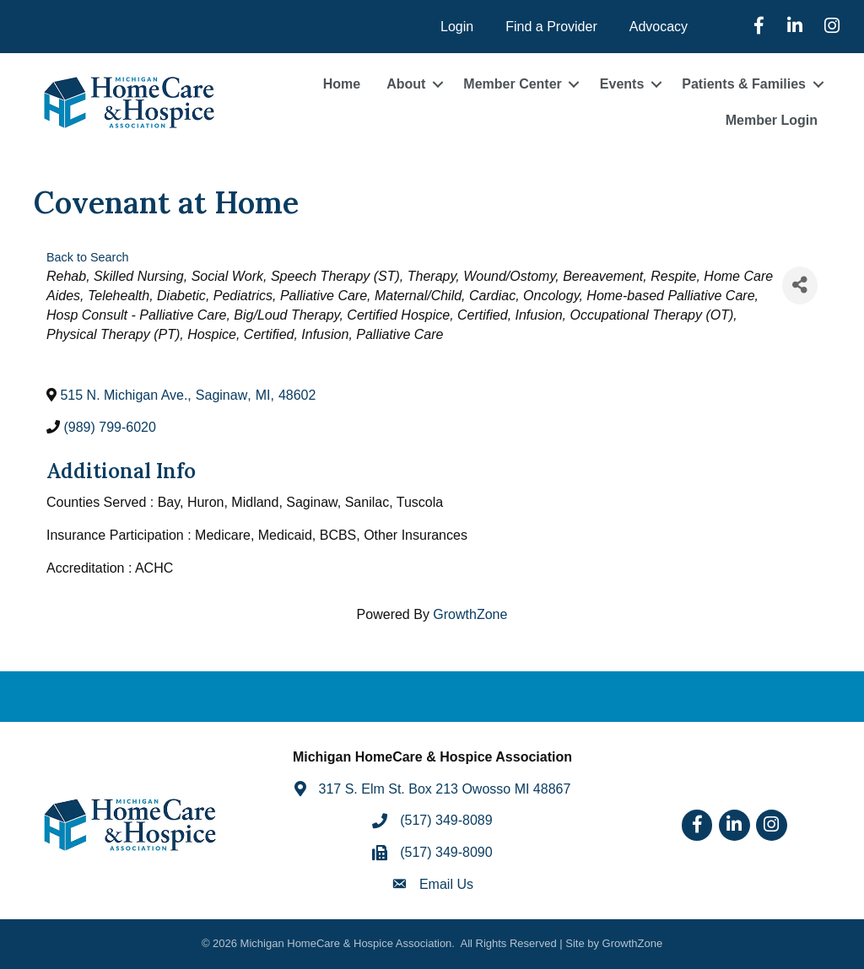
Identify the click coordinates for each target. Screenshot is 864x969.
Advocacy (658, 26)
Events (622, 84)
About (405, 84)
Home (341, 84)
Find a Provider (551, 26)
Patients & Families (744, 84)
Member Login (772, 120)
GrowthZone (470, 614)
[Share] (800, 285)
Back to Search (87, 257)
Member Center (512, 84)
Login (456, 26)
